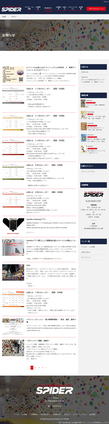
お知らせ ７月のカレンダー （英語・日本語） (45, 292)
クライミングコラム (72, 8)
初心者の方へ (48, 8)
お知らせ (65, 8)
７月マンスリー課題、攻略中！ (38, 341)
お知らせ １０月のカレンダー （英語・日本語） (46, 140)
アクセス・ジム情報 (29, 8)
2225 (28, 265)
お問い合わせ (85, 252)
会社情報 (81, 8)
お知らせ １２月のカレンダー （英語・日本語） (46, 89)
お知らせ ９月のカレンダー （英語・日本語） (45, 165)
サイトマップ (85, 257)
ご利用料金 (37, 8)
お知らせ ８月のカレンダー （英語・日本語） (45, 192)
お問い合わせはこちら (96, 8)
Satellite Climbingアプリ (36, 219)
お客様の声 (58, 8)
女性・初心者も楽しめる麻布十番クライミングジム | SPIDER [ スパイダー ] (83, 422)
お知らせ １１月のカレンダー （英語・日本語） (46, 116)
